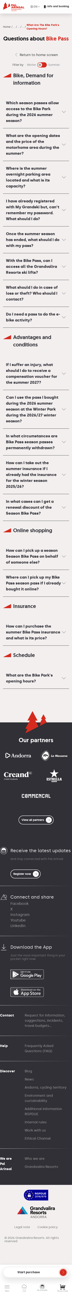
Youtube (18, 920)
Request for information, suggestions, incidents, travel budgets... (45, 1020)
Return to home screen (36, 55)
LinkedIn (17, 925)
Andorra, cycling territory (45, 1087)
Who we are (35, 1159)
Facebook (19, 903)
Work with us (35, 1130)
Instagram (20, 914)
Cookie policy (47, 1227)
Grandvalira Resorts (41, 1167)
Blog (28, 1071)
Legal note (22, 1227)
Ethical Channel (38, 1138)
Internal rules (36, 1122)
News (29, 1079)
